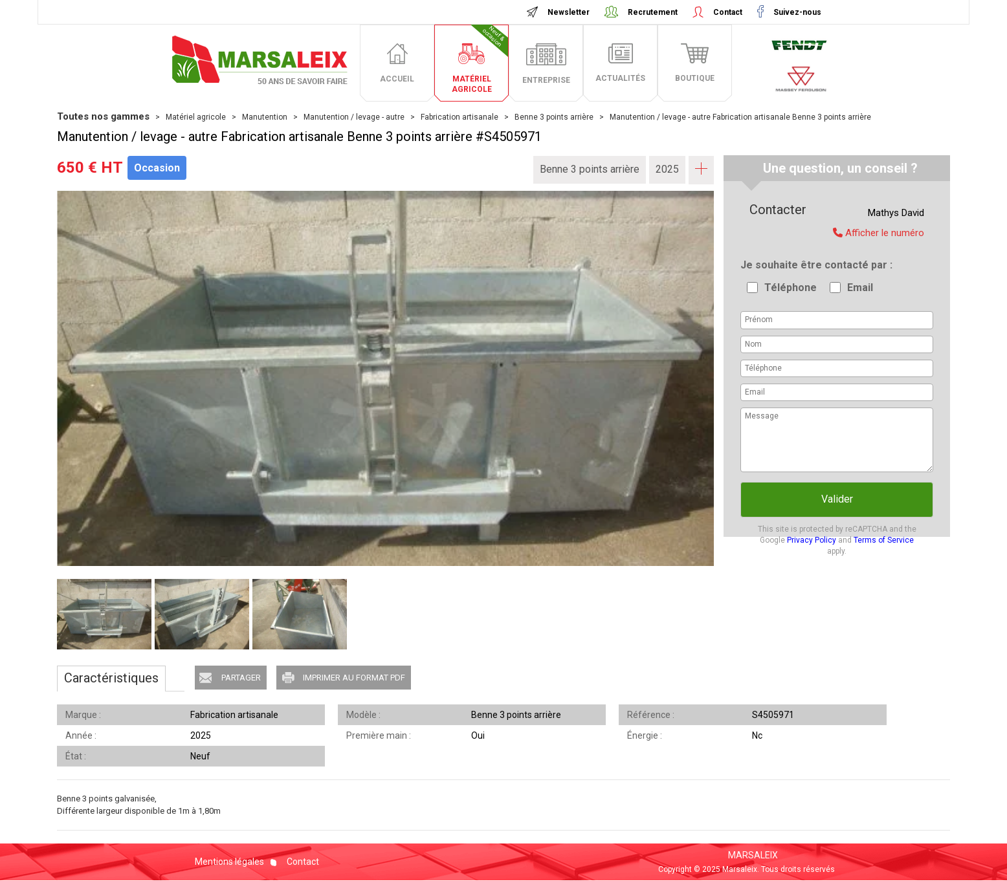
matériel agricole (480, 59)
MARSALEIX (753, 855)
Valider (837, 499)
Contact (727, 12)
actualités (620, 78)
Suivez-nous (796, 12)
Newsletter (569, 12)
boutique (694, 78)
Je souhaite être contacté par (815, 265)
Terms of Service (884, 540)
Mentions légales (229, 861)
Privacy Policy (811, 540)
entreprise (546, 80)
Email (860, 287)
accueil (397, 78)
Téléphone (790, 287)
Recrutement (653, 12)
